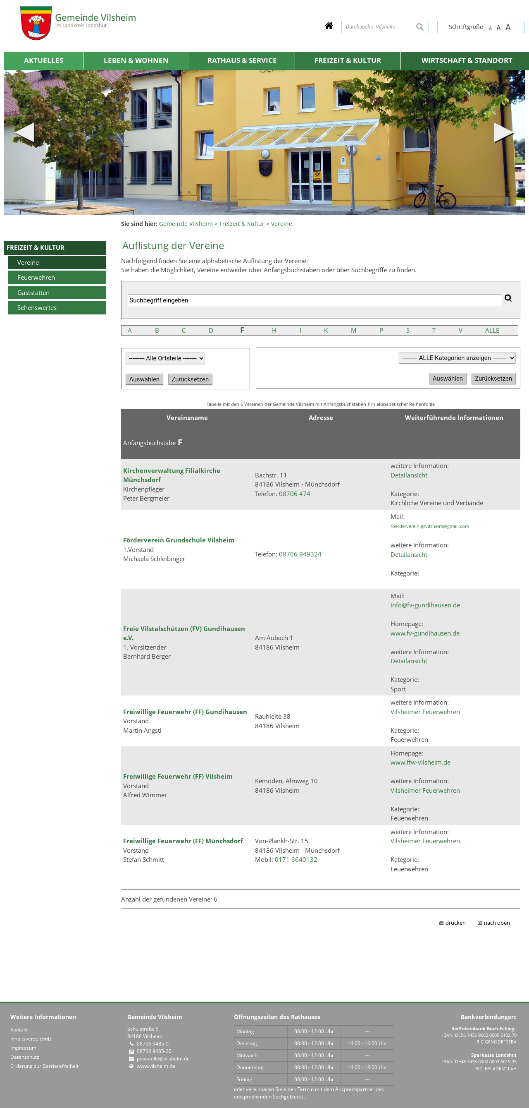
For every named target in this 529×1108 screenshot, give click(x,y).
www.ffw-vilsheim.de (420, 762)
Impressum (23, 1047)
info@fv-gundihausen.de (425, 605)
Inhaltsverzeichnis (31, 1038)
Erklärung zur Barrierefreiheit (44, 1066)
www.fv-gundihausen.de (425, 633)
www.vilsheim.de (156, 1066)
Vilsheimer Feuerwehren (425, 711)
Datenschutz (24, 1056)
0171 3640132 (296, 859)
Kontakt (19, 1029)
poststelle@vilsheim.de (163, 1058)
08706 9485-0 (153, 1043)
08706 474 (294, 493)
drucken (456, 922)
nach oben (497, 922)
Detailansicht (409, 475)
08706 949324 (300, 554)
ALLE (492, 330)
